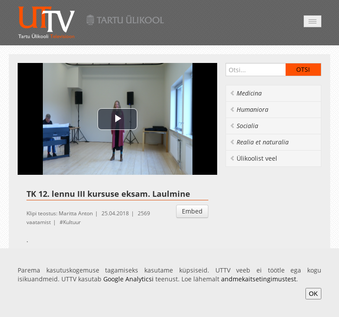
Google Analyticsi (128, 279)
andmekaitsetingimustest (258, 279)
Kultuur (72, 222)
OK (313, 293)
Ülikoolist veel (253, 158)
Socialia (244, 126)
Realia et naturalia (259, 142)
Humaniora (249, 109)
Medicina (246, 93)
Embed (192, 211)
